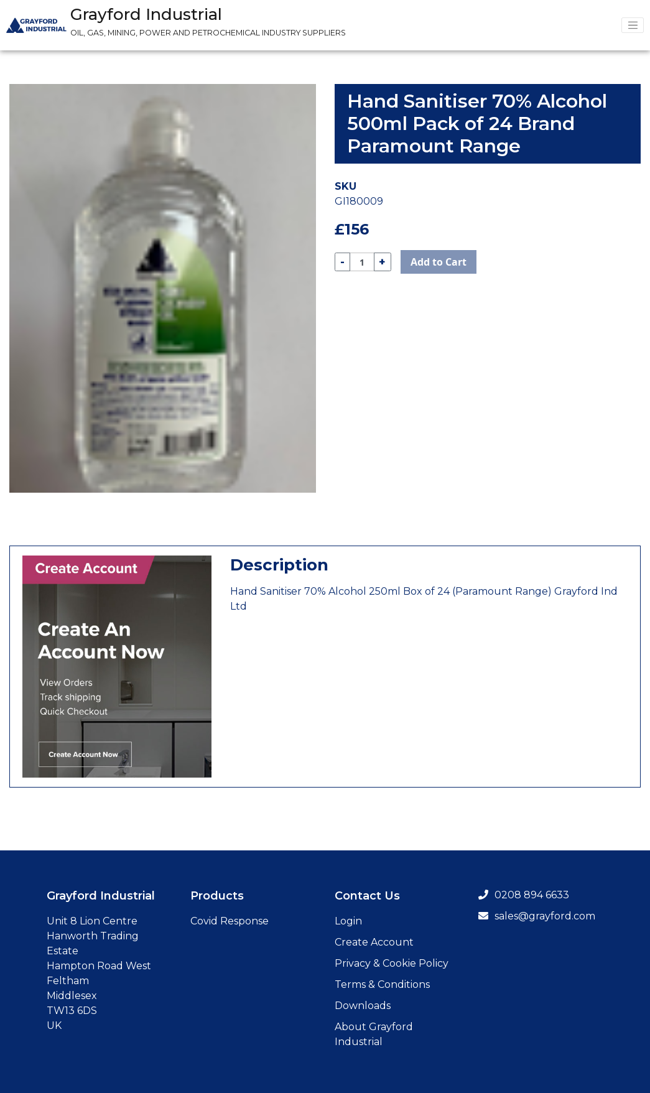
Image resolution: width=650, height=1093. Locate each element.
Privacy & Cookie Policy (391, 963)
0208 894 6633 (523, 895)
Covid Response (229, 921)
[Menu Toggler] (632, 25)
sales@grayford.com (536, 916)
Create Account (374, 942)
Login (348, 921)
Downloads (363, 1006)
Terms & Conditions (382, 984)
